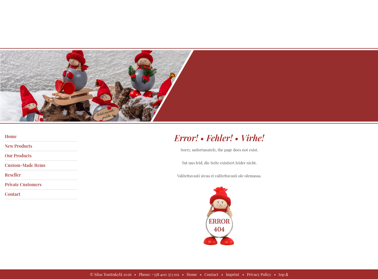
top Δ (283, 274)
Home (11, 136)
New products (18, 146)
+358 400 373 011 (165, 274)
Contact (12, 194)
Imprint (232, 274)
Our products (18, 156)
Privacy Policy (259, 274)
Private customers (23, 184)
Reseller (13, 175)
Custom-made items (25, 165)
